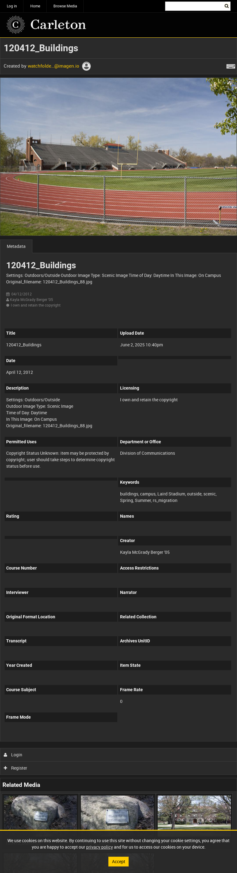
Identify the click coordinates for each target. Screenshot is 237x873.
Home (35, 5)
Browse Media (65, 5)
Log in (12, 5)
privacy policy (99, 847)
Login (13, 755)
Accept (118, 861)
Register (15, 768)
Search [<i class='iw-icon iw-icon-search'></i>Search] (227, 5)
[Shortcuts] (231, 65)
